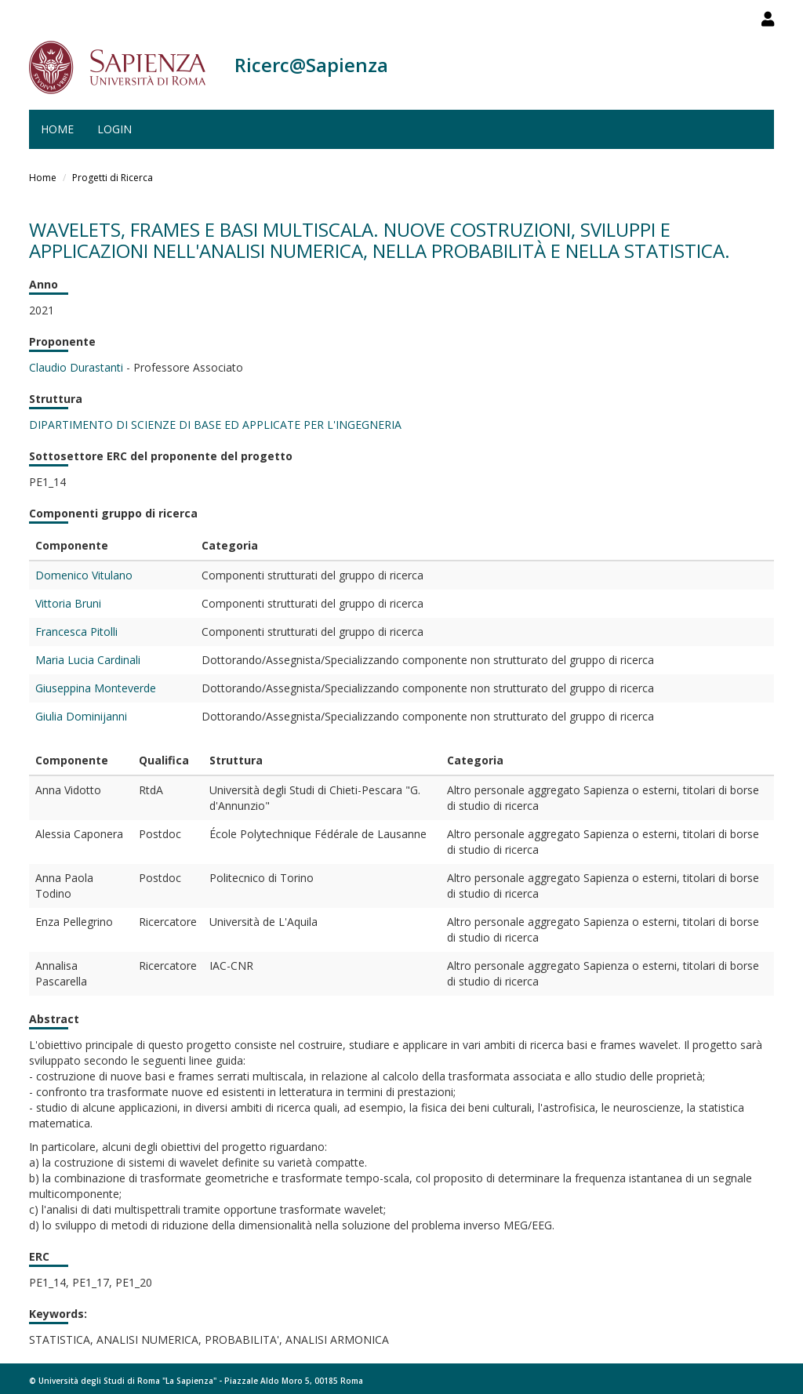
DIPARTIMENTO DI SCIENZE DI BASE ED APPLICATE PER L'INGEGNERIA (215, 424)
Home (57, 129)
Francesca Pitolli (76, 631)
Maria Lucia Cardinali (87, 659)
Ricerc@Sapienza (311, 65)
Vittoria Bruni (68, 603)
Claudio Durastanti (76, 367)
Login (114, 129)
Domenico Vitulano (84, 575)
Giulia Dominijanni (81, 716)
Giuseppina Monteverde (95, 688)
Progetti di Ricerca (112, 177)
